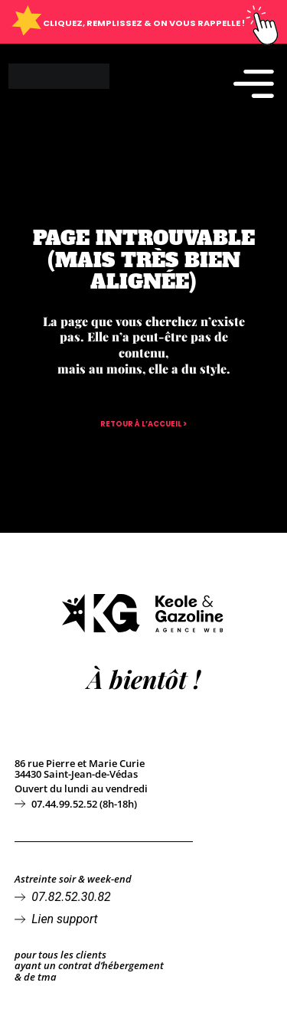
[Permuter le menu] (253, 83)
